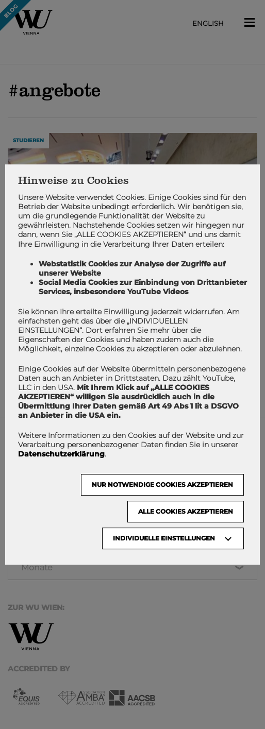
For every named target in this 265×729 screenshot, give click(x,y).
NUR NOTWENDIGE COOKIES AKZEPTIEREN (162, 484)
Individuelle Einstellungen (164, 538)
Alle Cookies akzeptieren (185, 511)
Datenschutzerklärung (61, 454)
